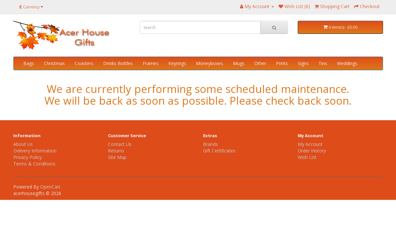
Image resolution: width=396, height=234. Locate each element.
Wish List (307, 157)
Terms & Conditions (34, 164)
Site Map (117, 157)
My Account (310, 144)
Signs (303, 63)
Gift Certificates (219, 151)
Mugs (239, 63)
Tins (322, 63)
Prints (282, 63)
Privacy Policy (27, 157)
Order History (312, 151)
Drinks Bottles (118, 63)
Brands (210, 144)
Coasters (84, 63)
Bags (28, 63)
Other (260, 63)
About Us (23, 144)
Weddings (347, 63)
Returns (116, 151)
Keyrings (177, 63)
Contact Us (119, 144)
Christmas (54, 63)
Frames (151, 63)
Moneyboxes (209, 63)
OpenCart (50, 187)
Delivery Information (34, 151)
